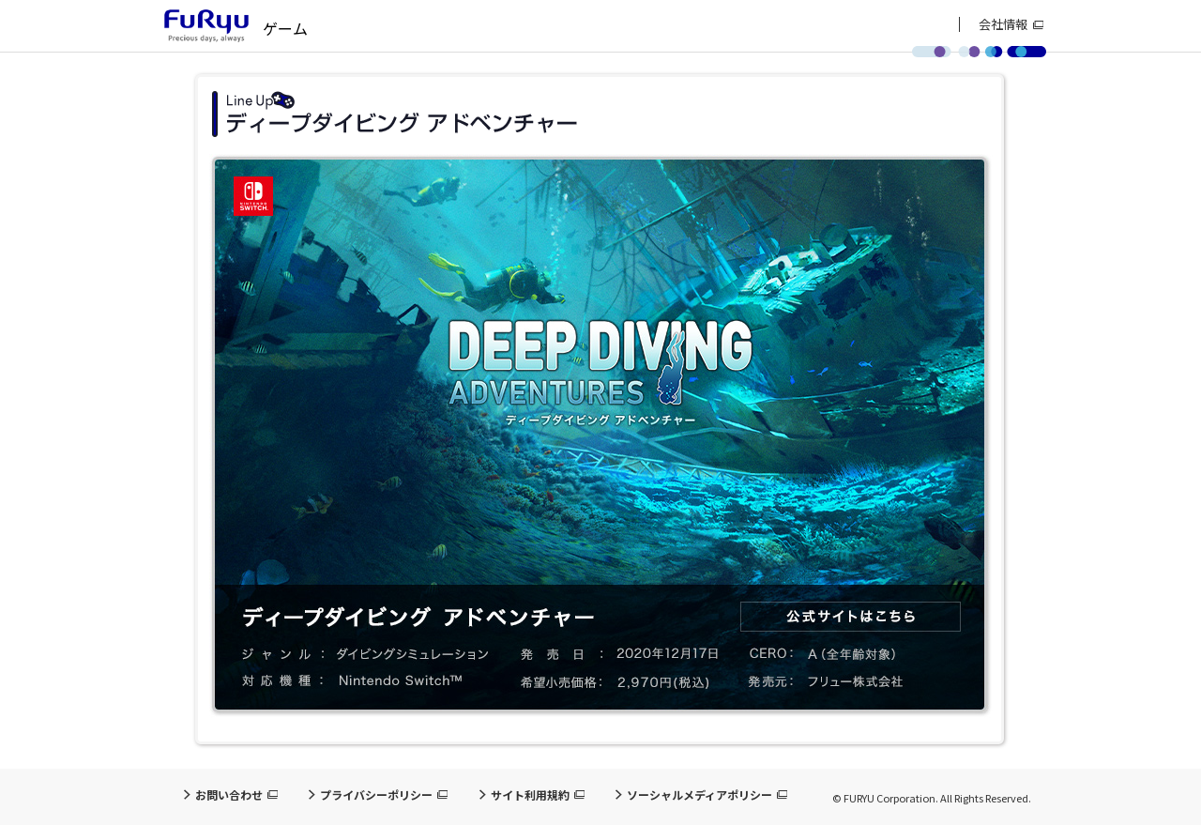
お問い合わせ (229, 794)
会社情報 (1003, 24)
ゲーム (285, 28)
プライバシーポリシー (376, 794)
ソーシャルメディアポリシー (699, 794)
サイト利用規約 (530, 794)
